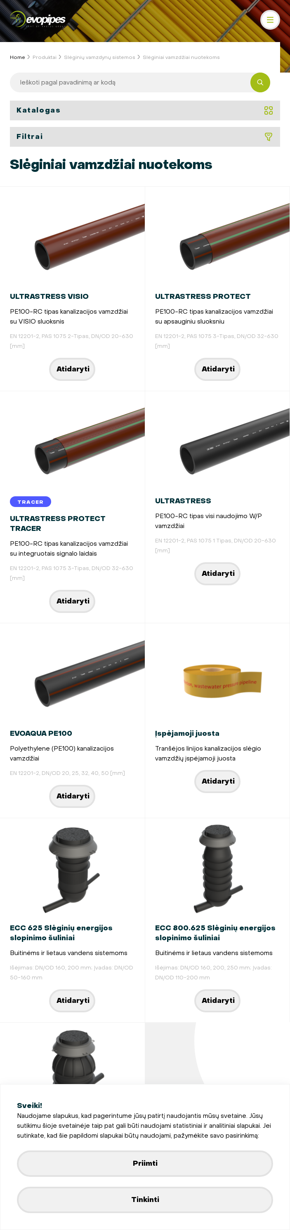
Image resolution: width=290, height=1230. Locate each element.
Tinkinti (145, 1199)
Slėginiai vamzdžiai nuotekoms (181, 57)
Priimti (145, 1163)
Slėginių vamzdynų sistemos (99, 57)
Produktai (45, 57)
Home (17, 57)
